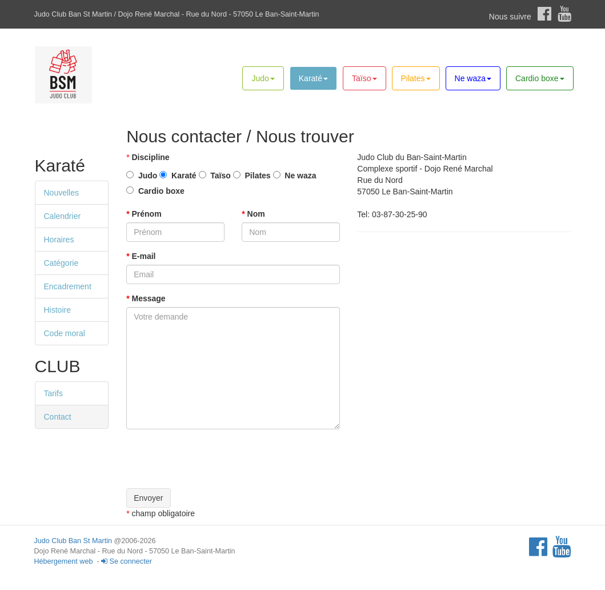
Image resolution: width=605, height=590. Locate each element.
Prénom (143, 213)
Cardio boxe (539, 78)
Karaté (313, 78)
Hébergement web (63, 561)
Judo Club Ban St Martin (73, 541)
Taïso (364, 78)
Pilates (416, 78)
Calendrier (62, 216)
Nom (253, 213)
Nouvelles (61, 192)
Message (146, 298)
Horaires (59, 239)
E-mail (140, 256)
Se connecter (126, 561)
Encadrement (67, 286)
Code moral (64, 333)
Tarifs (53, 393)
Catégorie (61, 263)
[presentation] (213, 460)
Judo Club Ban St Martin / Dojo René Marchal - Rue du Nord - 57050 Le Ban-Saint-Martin (176, 14)
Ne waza (473, 78)
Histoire (57, 309)
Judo (262, 78)
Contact (57, 416)
